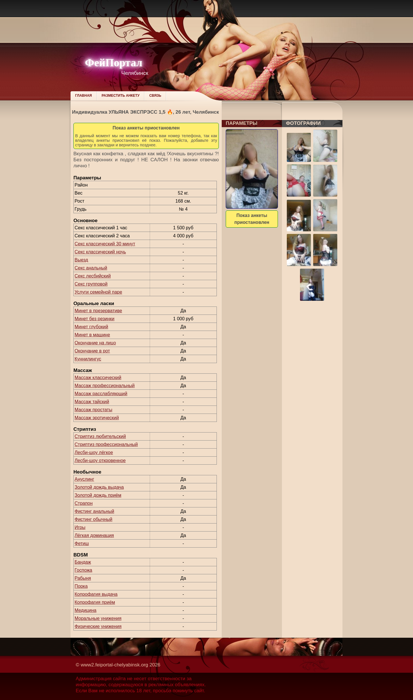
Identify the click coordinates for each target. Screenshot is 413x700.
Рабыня (83, 578)
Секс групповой (91, 284)
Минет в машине (92, 334)
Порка (81, 586)
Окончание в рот (92, 350)
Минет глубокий (91, 326)
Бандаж (83, 562)
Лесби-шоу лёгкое (94, 452)
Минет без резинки (94, 318)
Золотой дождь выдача (99, 487)
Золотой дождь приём (98, 495)
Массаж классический (98, 377)
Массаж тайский (92, 401)
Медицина (85, 610)
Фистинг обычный (93, 519)
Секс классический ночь (100, 251)
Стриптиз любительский (100, 436)
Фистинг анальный (94, 511)
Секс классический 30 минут (105, 243)
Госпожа (83, 570)
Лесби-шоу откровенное (100, 460)
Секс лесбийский (93, 276)
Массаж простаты (93, 409)
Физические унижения (98, 626)
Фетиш (82, 543)
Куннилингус (88, 358)
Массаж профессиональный (105, 385)
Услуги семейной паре (98, 292)
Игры (80, 527)
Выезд (81, 259)
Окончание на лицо (95, 342)
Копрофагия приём (95, 602)
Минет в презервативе (98, 310)
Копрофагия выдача (96, 594)
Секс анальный (91, 267)
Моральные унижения (98, 618)
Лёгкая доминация (94, 535)
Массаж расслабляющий (101, 393)
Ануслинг (84, 479)
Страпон (84, 503)
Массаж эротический (97, 417)
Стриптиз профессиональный (106, 444)
